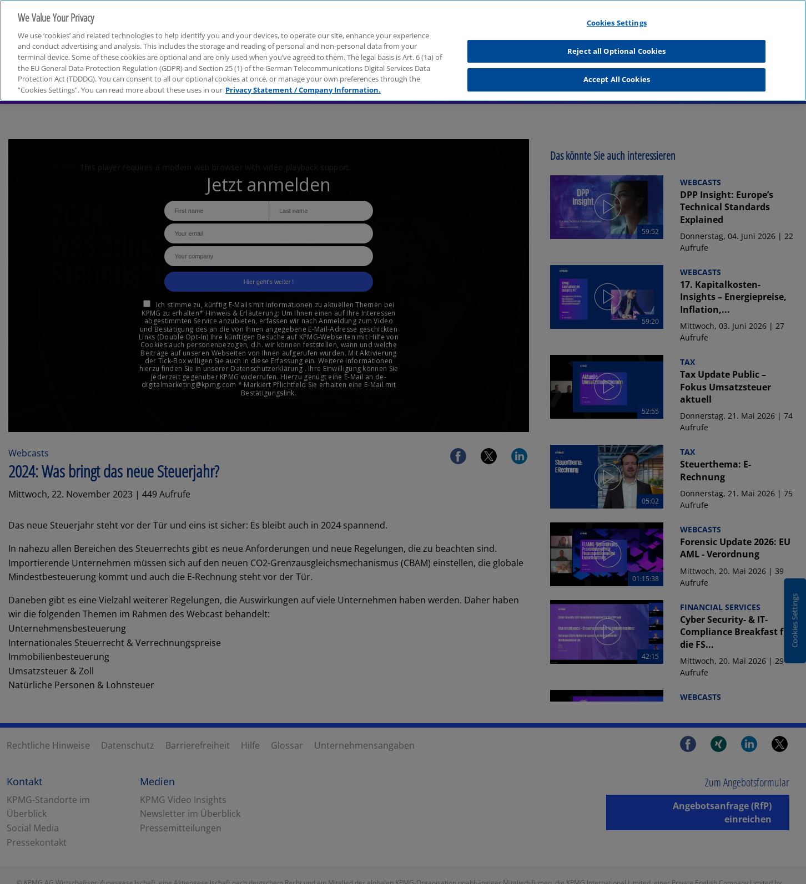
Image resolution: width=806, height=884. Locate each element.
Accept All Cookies (616, 74)
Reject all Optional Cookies (616, 45)
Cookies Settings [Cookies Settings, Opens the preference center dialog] (617, 17)
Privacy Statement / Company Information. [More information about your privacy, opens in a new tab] (303, 84)
